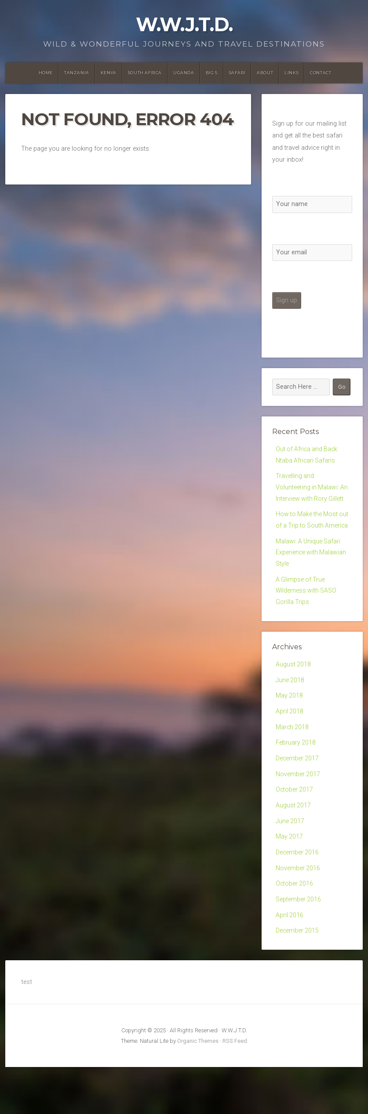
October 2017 (295, 830)
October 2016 (295, 928)
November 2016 (298, 911)
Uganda (183, 72)
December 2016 (298, 895)
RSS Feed (234, 1088)
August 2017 (293, 846)
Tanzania (76, 72)
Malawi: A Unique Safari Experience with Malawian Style (311, 583)
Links (291, 72)
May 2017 (289, 879)
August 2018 (293, 698)
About (265, 72)
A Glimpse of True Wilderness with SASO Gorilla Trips (307, 624)
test (26, 1029)
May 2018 (289, 731)
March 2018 (293, 764)
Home (46, 72)
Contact (320, 72)
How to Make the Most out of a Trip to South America (307, 542)
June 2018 (290, 715)
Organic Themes (198, 1088)
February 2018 (296, 781)
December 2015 (298, 977)
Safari (237, 72)
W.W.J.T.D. (184, 24)
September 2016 (298, 944)
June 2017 (290, 862)
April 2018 (290, 748)
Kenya (109, 72)
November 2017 (298, 813)
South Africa (145, 72)
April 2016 (290, 961)
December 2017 (298, 797)
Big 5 (212, 72)
